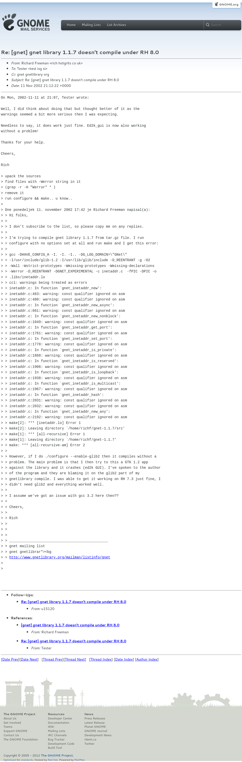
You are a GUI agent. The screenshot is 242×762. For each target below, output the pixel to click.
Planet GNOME (95, 727)
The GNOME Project (20, 714)
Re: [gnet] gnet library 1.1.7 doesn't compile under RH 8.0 (73, 601)
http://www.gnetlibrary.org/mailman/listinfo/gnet (59, 557)
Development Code (61, 744)
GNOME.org (228, 4)
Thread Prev (52, 659)
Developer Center (60, 718)
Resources (56, 714)
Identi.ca (90, 739)
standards (27, 759)
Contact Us (11, 735)
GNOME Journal (95, 731)
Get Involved (12, 723)
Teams (8, 727)
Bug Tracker (56, 739)
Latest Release (94, 723)
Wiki (51, 727)
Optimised (10, 759)
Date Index (124, 659)
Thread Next (75, 659)
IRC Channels (57, 735)
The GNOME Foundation (21, 739)
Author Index (146, 659)
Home (71, 25)
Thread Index (101, 659)
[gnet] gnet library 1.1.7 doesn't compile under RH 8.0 (70, 625)
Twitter (89, 744)
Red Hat (53, 759)
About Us (10, 718)
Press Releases (94, 718)
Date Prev (10, 659)
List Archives (116, 25)
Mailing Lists (91, 25)
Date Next (29, 659)
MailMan (79, 759)
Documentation (58, 723)
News (88, 714)
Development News (98, 735)
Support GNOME (16, 731)
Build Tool (55, 748)
